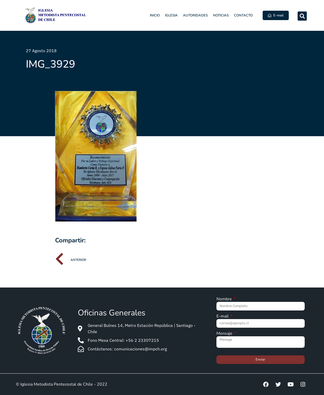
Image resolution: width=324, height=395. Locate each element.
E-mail (223, 316)
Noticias (221, 15)
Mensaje (224, 333)
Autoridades (195, 15)
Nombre (224, 299)
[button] (302, 16)
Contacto (243, 15)
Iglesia (171, 15)
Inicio (155, 15)
